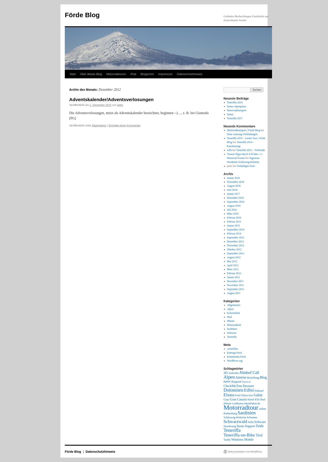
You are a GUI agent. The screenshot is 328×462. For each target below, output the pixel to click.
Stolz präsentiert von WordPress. (245, 451)
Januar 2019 (233, 177)
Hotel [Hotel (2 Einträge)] (251, 399)
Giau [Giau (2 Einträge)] (226, 399)
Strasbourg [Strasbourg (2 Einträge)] (230, 426)
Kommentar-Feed (236, 356)
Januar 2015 (233, 225)
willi (229, 150)
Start (73, 74)
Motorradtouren (116, 74)
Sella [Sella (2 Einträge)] (250, 422)
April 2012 (233, 265)
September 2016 (235, 201)
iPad (133, 74)
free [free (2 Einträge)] (250, 395)
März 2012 (233, 269)
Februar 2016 (234, 217)
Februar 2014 (234, 233)
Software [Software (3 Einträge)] (260, 422)
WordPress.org (234, 360)
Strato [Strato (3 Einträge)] (240, 426)
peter (120, 105)
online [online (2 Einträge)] (262, 408)
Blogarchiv (147, 74)
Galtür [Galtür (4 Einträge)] (258, 395)
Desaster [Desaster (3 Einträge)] (248, 386)
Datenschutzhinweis (189, 74)
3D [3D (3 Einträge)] (225, 373)
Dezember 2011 (235, 281)
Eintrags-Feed (234, 352)
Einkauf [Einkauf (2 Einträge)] (258, 390)
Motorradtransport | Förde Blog (243, 130)
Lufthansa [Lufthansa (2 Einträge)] (238, 403)
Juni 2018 (232, 189)
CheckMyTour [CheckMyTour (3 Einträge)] (233, 386)
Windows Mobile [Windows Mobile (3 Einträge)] (242, 439)
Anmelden (232, 348)
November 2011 (235, 285)
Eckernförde (233, 313)
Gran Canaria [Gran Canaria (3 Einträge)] (238, 399)
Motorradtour (234, 324)
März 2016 (233, 213)
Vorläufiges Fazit (246, 166)
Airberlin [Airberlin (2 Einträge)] (233, 373)
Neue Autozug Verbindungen (242, 134)
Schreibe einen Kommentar (124, 125)
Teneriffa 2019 (235, 102)
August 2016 (234, 205)
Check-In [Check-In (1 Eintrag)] (246, 382)
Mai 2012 (232, 261)
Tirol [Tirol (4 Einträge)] (259, 435)
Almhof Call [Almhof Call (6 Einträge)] (249, 372)
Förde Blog (82, 15)
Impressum (165, 74)
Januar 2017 (233, 193)
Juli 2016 (232, 209)
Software (232, 332)
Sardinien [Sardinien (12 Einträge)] (247, 412)
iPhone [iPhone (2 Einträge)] (227, 403)
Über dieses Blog (91, 74)
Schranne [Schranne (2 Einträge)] (252, 417)
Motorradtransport (236, 110)
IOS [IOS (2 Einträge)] (257, 399)
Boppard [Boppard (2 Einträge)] (236, 381)
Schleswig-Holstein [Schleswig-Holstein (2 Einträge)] (235, 417)
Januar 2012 (233, 277)
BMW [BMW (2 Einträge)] (227, 381)
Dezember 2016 (235, 197)
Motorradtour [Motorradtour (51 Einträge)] (241, 407)
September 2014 (235, 229)
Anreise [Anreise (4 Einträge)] (240, 377)
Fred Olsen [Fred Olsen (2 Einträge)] (241, 395)
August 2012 (234, 257)
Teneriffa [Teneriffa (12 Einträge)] (232, 430)
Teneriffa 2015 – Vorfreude (250, 150)
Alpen (230, 309)
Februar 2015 (234, 221)
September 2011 (235, 289)
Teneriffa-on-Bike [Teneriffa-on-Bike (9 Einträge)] (239, 434)
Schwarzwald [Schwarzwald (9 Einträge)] (235, 421)
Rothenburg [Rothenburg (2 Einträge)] (230, 413)
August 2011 (233, 293)
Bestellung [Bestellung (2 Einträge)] (253, 377)
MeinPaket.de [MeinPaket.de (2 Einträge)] (252, 403)
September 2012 (235, 253)
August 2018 (234, 185)
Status (230, 114)
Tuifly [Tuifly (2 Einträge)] (227, 439)
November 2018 (235, 181)
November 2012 (235, 245)
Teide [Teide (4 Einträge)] (259, 426)
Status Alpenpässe (236, 106)
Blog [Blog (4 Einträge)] (263, 377)
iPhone (230, 320)
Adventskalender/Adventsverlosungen (111, 99)
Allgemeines (99, 125)
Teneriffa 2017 (235, 118)
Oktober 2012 (234, 249)
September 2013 (235, 237)
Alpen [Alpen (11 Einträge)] (229, 377)
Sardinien (232, 328)
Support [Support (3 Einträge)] (250, 426)
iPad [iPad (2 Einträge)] (262, 399)
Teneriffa (232, 336)
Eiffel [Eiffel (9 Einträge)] (249, 390)
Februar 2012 (234, 273)
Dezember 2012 (235, 241)
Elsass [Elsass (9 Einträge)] (229, 394)
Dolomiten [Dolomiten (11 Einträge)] (233, 390)
